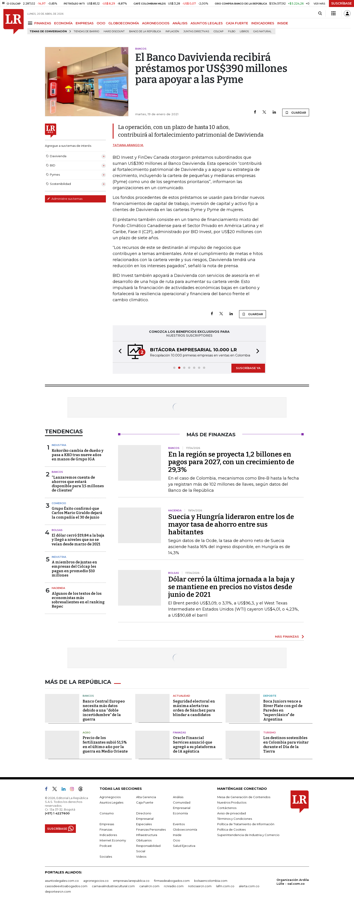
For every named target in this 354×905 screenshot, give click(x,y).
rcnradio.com (174, 886)
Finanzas (179, 732)
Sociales (106, 856)
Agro (87, 732)
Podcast (106, 846)
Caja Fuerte (144, 802)
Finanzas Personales (151, 829)
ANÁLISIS (179, 23)
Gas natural (262, 31)
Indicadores (108, 835)
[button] (119, 351)
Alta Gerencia (146, 797)
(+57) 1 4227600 (57, 813)
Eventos (179, 824)
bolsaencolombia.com (210, 880)
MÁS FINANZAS (287, 636)
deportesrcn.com (58, 891)
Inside (177, 835)
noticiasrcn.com (200, 886)
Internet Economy (113, 840)
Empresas (107, 824)
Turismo (269, 732)
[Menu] (30, 23)
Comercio (59, 503)
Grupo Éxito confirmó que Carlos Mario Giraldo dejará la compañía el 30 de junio (77, 512)
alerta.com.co (249, 886)
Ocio (176, 840)
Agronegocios (110, 797)
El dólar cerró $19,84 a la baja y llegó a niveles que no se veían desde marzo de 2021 (78, 539)
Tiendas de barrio (86, 31)
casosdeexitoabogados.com (66, 886)
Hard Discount (114, 31)
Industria (59, 445)
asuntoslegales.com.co (62, 880)
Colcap (219, 31)
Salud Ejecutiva (184, 846)
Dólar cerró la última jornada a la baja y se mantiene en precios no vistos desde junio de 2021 (231, 587)
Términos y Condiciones (234, 818)
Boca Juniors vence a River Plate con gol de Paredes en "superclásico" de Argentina (283, 710)
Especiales (144, 824)
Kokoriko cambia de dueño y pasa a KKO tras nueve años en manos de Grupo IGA (77, 454)
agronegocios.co (96, 880)
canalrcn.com (149, 886)
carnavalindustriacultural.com (113, 886)
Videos (141, 856)
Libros (244, 31)
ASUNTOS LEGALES (207, 23)
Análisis (178, 797)
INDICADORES (262, 23)
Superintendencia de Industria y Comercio (248, 835)
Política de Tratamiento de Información (245, 824)
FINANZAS (42, 23)
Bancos (57, 471)
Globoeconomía (185, 829)
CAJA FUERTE (237, 23)
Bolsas (57, 530)
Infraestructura (146, 835)
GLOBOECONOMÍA (123, 23)
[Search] (320, 13)
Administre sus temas (64, 198)
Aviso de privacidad (231, 813)
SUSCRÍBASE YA (248, 368)
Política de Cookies (231, 829)
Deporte (269, 695)
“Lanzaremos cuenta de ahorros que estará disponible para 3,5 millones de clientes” (78, 484)
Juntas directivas (196, 31)
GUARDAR (295, 112)
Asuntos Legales (111, 802)
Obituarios (143, 840)
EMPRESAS (84, 23)
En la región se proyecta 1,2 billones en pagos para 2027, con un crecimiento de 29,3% (231, 462)
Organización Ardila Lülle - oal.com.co (293, 881)
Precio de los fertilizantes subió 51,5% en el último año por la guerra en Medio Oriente (105, 744)
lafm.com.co (225, 886)
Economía (180, 813)
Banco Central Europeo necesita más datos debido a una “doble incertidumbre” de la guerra (104, 710)
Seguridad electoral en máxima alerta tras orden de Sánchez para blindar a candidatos (194, 708)
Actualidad (181, 695)
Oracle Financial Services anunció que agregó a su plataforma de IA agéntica (194, 744)
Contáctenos (226, 808)
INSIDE (282, 23)
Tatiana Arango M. (128, 145)
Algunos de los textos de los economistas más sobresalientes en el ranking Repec (78, 600)
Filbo (231, 31)
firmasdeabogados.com (172, 880)
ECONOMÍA (63, 23)
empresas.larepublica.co (131, 880)
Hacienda (58, 588)
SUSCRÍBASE (341, 3)
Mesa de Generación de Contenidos (243, 797)
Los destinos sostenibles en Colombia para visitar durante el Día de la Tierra (286, 744)
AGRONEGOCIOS (155, 23)
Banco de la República (145, 31)
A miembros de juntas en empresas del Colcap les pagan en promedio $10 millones (74, 568)
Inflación (172, 31)
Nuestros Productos (231, 802)
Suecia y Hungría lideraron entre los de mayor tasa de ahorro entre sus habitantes (231, 524)
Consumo (107, 813)
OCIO (101, 23)
